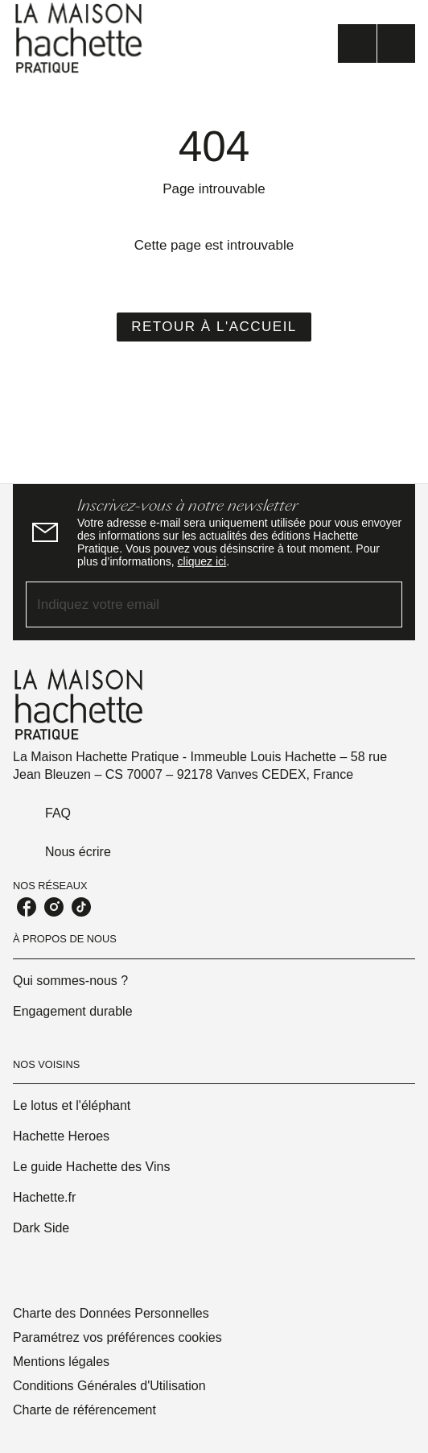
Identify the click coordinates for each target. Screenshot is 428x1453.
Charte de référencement (84, 1410)
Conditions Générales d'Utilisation (109, 1386)
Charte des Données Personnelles (111, 1313)
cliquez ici (202, 561)
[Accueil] (80, 38)
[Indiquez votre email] (194, 604)
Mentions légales (61, 1361)
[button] (214, 327)
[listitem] (26, 907)
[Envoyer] (383, 605)
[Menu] (376, 43)
